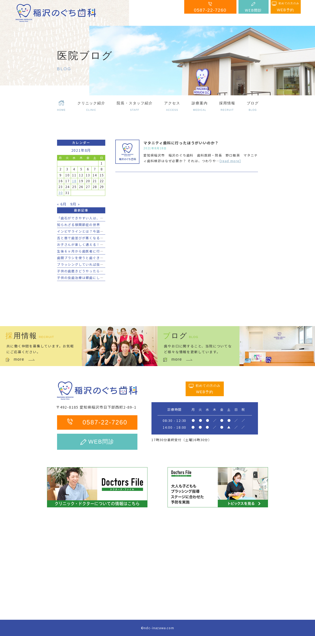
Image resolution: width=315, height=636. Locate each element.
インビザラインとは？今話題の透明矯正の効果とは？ (100, 231)
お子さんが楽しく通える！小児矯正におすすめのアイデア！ (105, 244)
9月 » (75, 204)
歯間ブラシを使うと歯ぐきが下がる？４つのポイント (100, 257)
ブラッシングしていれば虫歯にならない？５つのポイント (103, 264)
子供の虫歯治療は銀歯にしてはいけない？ (91, 277)
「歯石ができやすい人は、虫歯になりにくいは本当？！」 (103, 218)
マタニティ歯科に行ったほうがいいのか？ (181, 142)
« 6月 (62, 204)
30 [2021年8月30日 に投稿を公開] (60, 192)
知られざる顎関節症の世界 (78, 224)
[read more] (230, 161)
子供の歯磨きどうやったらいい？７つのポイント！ (98, 271)
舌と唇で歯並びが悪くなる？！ (82, 238)
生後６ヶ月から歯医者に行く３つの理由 (89, 251)
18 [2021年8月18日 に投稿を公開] (74, 181)
